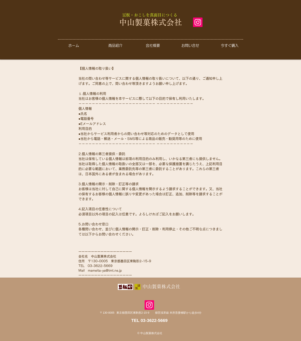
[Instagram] (198, 22)
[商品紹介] (115, 45)
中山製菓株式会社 (150, 22)
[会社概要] (153, 45)
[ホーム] (74, 45)
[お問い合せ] (190, 45)
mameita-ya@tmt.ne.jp (105, 270)
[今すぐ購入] (229, 45)
